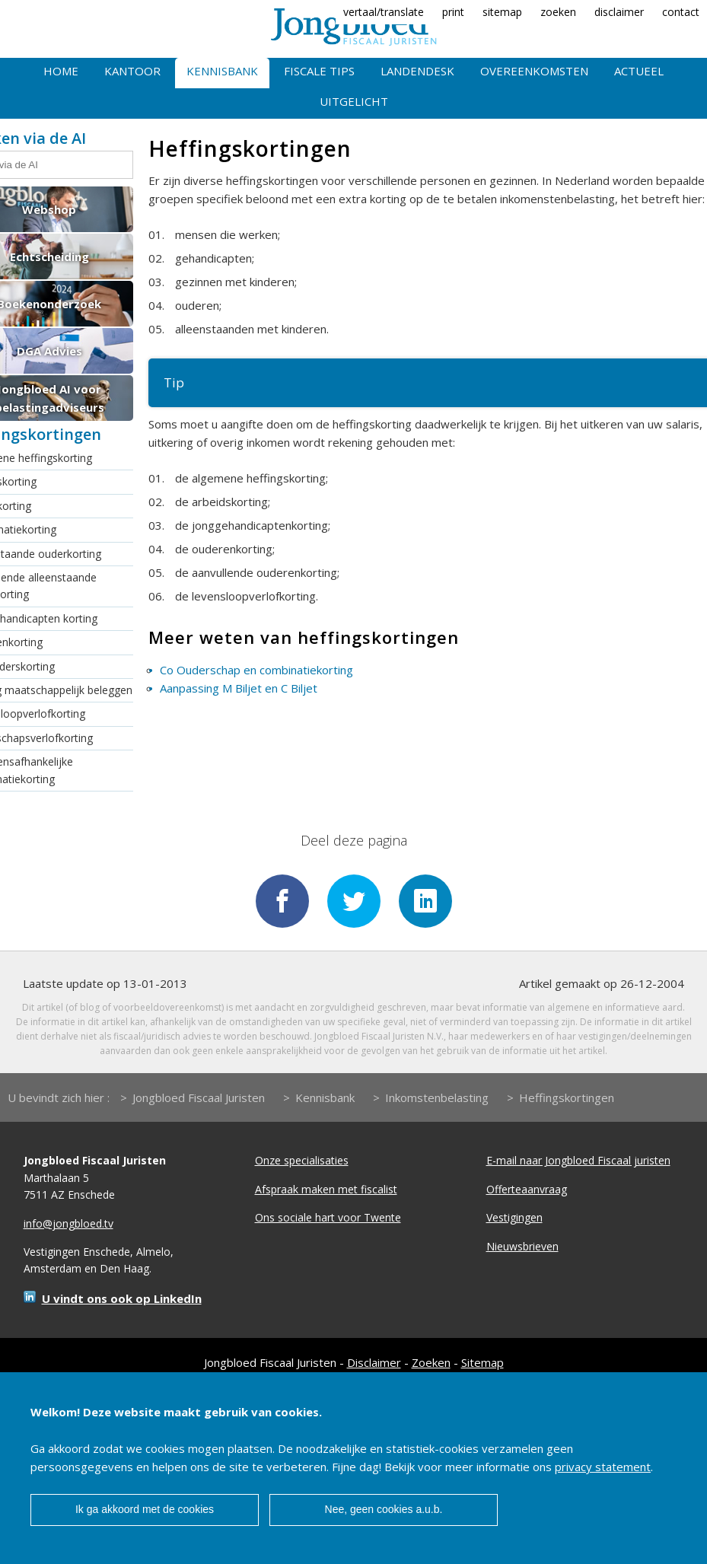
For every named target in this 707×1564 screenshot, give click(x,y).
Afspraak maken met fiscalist (326, 1189)
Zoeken (431, 1362)
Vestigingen (514, 1217)
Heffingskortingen (566, 1097)
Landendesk (417, 70)
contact (680, 12)
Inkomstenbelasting (437, 1097)
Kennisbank (222, 70)
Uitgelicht (354, 101)
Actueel (639, 70)
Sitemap (482, 1362)
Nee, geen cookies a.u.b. (384, 1509)
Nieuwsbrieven (522, 1246)
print (453, 12)
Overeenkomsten (534, 70)
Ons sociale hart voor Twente (328, 1217)
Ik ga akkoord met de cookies (144, 1509)
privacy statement (603, 1466)
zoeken (558, 12)
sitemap (502, 12)
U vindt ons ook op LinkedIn (122, 1298)
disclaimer (619, 12)
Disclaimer (374, 1362)
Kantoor (132, 70)
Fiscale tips (319, 70)
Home (60, 70)
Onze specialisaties (302, 1160)
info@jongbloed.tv (68, 1223)
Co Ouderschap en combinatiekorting (256, 669)
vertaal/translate (383, 12)
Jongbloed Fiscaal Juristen (198, 1097)
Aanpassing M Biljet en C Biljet (238, 688)
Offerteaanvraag (526, 1189)
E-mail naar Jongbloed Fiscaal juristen (578, 1160)
